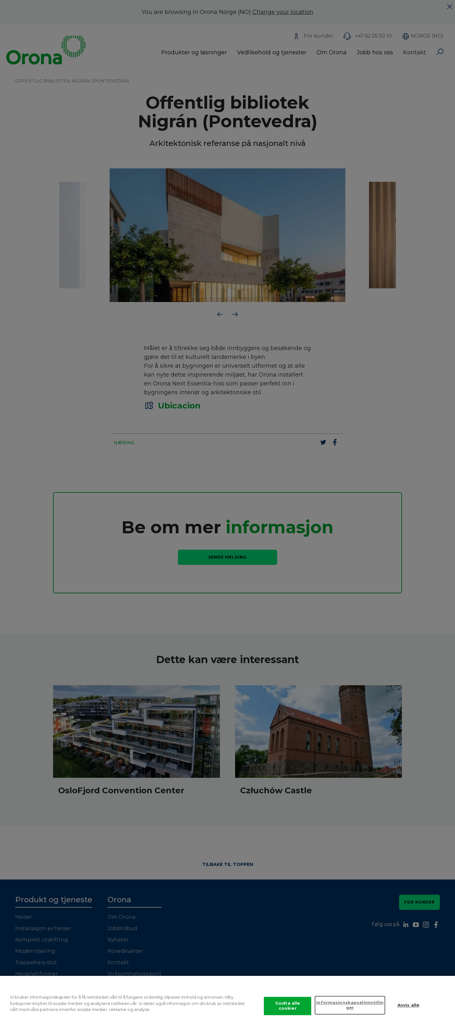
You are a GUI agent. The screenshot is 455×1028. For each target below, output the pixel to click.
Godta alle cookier (287, 1011)
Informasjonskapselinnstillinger (350, 1010)
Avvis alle (408, 1010)
